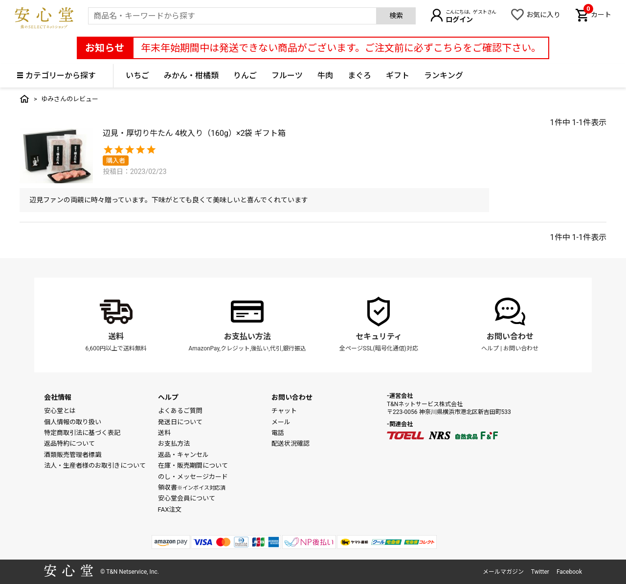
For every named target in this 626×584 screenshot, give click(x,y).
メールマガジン (503, 571)
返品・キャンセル (183, 454)
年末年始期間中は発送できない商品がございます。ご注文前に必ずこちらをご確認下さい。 (341, 48)
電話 (277, 432)
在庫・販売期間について (193, 465)
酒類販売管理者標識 (72, 454)
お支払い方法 (247, 336)
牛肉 (325, 75)
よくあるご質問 (180, 410)
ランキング (443, 75)
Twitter (540, 571)
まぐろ (359, 75)
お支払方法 (174, 443)
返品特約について (69, 443)
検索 (396, 16)
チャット (284, 410)
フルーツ (287, 75)
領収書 (191, 487)
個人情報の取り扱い (72, 422)
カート (597, 14)
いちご (137, 75)
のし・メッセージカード (193, 476)
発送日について (180, 422)
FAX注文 (170, 509)
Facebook (569, 571)
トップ (24, 99)
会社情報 (57, 397)
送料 (116, 336)
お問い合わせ (510, 336)
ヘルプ (490, 348)
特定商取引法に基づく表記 (82, 432)
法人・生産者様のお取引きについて (95, 465)
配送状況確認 (290, 443)
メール (281, 422)
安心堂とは (60, 410)
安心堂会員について (186, 498)
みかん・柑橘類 (191, 75)
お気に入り (543, 15)
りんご (245, 75)
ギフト (397, 75)
